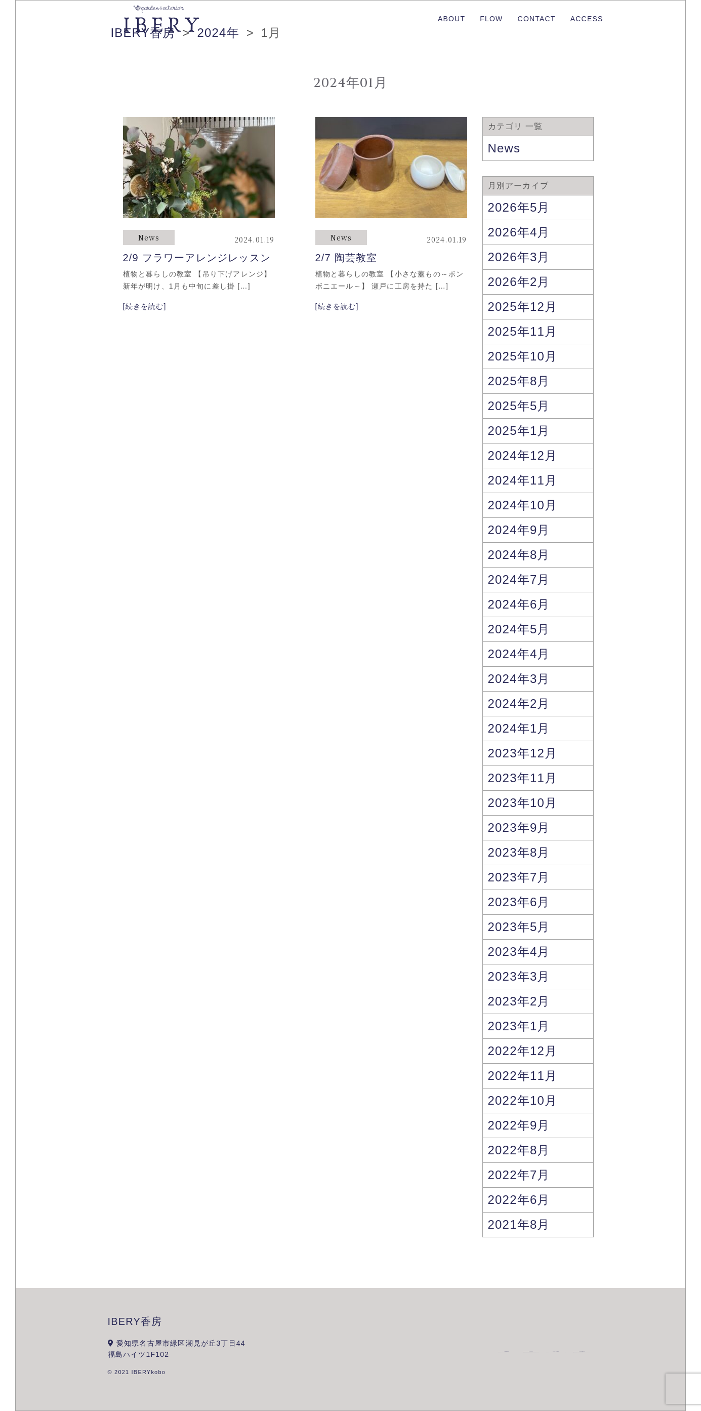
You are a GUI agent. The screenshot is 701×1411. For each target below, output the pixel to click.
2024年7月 (519, 579)
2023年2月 (519, 1001)
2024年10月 (523, 505)
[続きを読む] (145, 306)
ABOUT (451, 19)
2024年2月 (519, 703)
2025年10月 (523, 356)
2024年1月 (519, 728)
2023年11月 (523, 778)
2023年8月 (519, 852)
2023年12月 (523, 753)
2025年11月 (523, 331)
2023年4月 (519, 951)
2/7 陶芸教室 (346, 257)
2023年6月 (519, 902)
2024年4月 (519, 654)
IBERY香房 (135, 1321)
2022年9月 (519, 1125)
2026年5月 (519, 207)
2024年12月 (523, 455)
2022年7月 (519, 1175)
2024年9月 (519, 530)
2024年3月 (519, 679)
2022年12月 (523, 1051)
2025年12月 (523, 306)
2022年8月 (519, 1150)
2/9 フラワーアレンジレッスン (197, 257)
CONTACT (537, 19)
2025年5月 (519, 406)
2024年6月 (519, 604)
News (149, 237)
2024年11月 (523, 480)
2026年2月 (519, 282)
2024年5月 (519, 629)
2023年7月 (519, 877)
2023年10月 (523, 803)
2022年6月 (519, 1199)
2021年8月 (519, 1224)
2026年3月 (519, 257)
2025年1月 (519, 430)
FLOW (491, 19)
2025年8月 (519, 381)
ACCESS (586, 19)
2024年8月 (519, 554)
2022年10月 (523, 1100)
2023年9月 (519, 827)
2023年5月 (519, 927)
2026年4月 (519, 232)
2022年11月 (523, 1075)
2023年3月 (519, 976)
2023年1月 (519, 1026)
